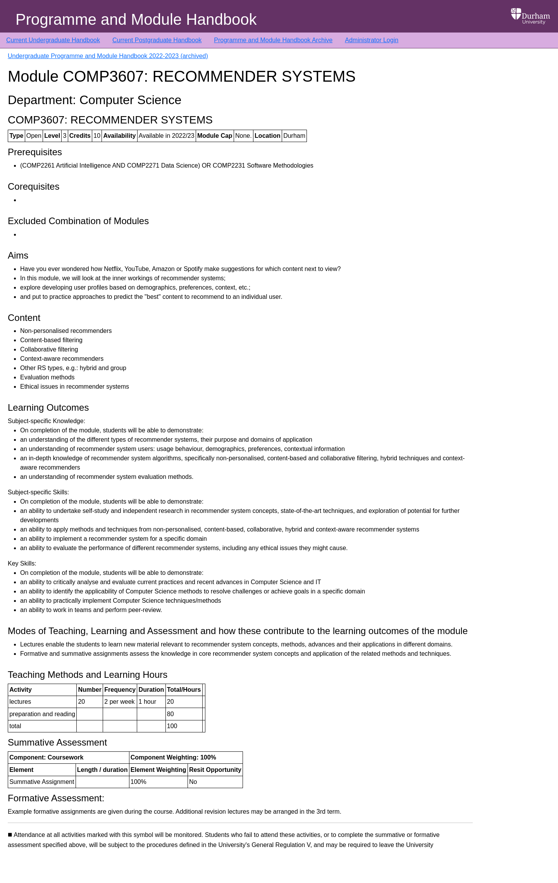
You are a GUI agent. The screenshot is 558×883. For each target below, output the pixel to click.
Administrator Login (371, 40)
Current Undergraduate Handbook (53, 40)
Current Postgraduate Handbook (157, 40)
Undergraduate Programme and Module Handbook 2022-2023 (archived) (108, 56)
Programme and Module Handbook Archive (273, 40)
